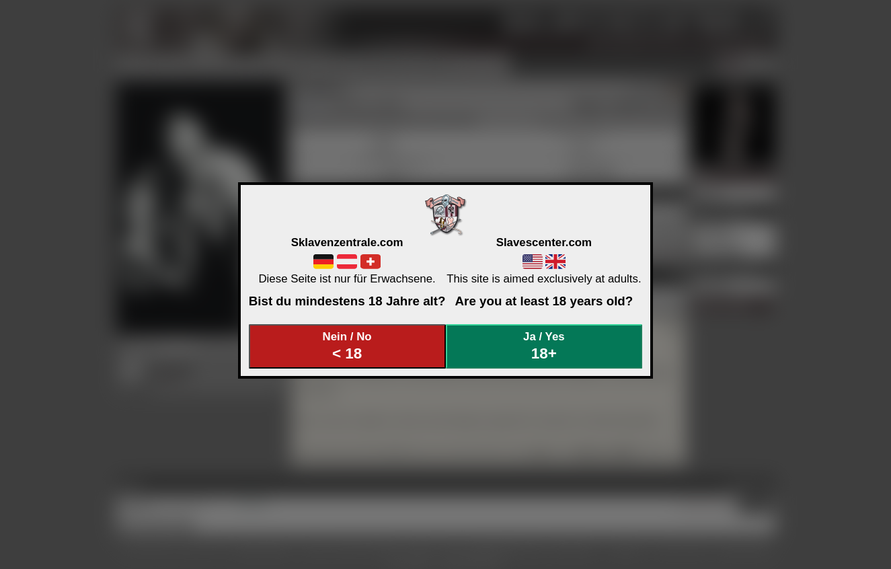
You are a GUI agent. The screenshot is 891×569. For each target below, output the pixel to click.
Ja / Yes (544, 346)
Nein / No (347, 346)
